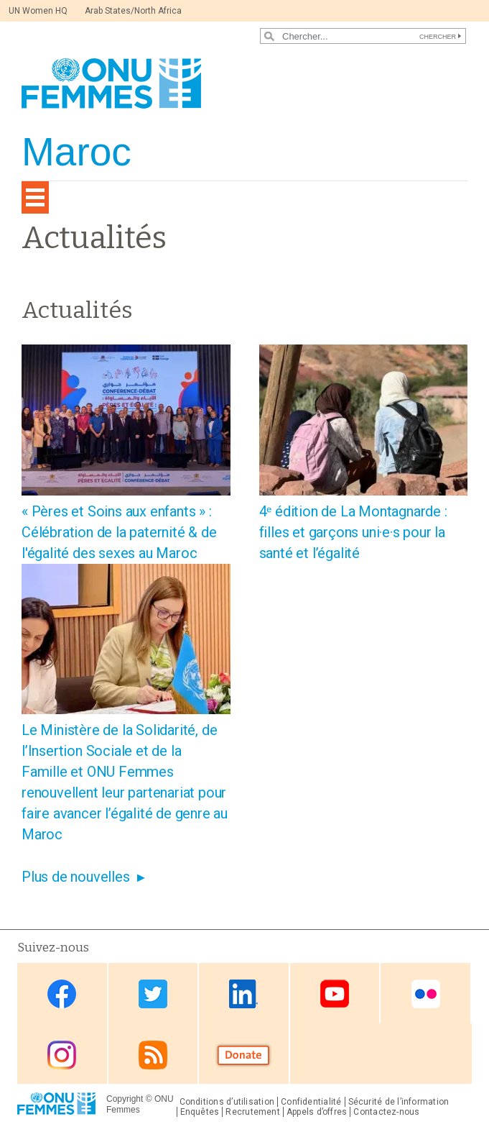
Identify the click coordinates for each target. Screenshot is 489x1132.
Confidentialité (311, 1102)
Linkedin (243, 994)
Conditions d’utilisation (227, 1102)
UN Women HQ (38, 11)
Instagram (61, 1055)
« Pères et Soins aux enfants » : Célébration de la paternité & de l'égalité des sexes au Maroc (119, 532)
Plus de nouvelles (76, 876)
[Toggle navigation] (35, 197)
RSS (153, 1055)
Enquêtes (200, 1112)
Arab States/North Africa (133, 11)
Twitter (153, 994)
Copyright (124, 1099)
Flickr (425, 994)
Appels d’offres (317, 1112)
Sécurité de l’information (399, 1102)
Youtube (334, 994)
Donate (243, 1055)
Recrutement (252, 1112)
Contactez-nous (386, 1112)
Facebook (61, 994)
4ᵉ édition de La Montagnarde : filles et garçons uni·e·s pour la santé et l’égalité (353, 532)
